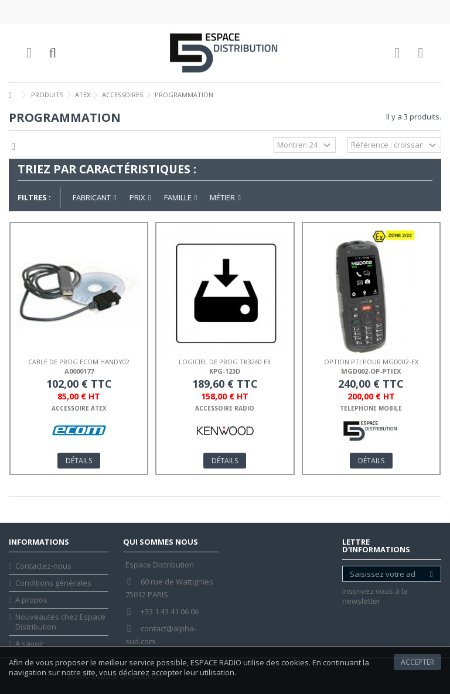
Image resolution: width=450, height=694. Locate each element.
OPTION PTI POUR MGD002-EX (371, 361)
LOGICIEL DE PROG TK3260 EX (225, 361)
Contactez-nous (43, 566)
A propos (31, 600)
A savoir (29, 644)
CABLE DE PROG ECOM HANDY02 (78, 361)
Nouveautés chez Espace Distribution (60, 622)
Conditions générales (53, 583)
